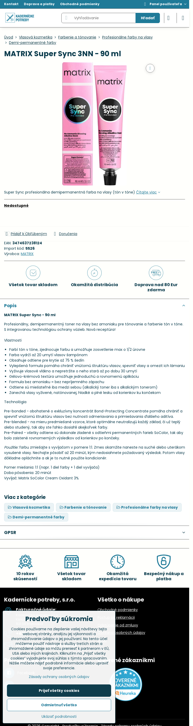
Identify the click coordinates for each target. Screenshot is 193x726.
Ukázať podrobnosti (59, 716)
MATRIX (27, 253)
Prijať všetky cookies (59, 690)
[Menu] (183, 18)
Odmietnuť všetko (59, 705)
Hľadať (148, 18)
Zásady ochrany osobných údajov (59, 676)
